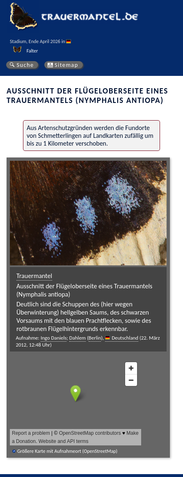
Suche (25, 64)
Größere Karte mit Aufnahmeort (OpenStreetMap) (67, 451)
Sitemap (66, 64)
